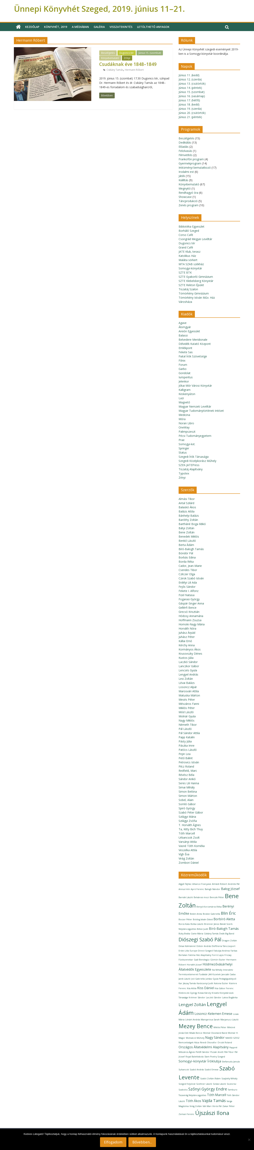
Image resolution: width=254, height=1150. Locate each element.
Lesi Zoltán (186, 679)
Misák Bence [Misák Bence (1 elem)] (195, 1033)
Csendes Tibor (188, 570)
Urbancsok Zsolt (189, 837)
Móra (182, 419)
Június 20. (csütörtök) (192, 113)
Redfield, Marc (188, 771)
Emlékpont (185, 348)
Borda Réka (186, 561)
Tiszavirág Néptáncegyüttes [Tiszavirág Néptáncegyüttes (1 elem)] (192, 1095)
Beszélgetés (108, 53)
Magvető (184, 402)
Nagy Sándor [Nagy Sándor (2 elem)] (215, 1037)
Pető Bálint (186, 758)
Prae (182, 440)
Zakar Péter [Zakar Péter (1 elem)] (228, 1106)
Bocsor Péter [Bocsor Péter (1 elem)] (185, 919)
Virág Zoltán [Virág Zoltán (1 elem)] (196, 1106)
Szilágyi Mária (187, 816)
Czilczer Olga (187, 574)
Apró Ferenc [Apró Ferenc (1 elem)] (197, 889)
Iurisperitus (186, 377)
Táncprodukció (188, 201)
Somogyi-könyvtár (190, 268)
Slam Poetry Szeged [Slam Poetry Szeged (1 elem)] (214, 1056)
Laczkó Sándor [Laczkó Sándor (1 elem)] (213, 997)
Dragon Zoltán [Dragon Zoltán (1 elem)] (229, 940)
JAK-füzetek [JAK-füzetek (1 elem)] (215, 974)
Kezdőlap (32, 27)
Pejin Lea (184, 754)
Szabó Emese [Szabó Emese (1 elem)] (211, 1069)
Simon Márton (188, 796)
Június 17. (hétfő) (189, 100)
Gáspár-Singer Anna (191, 603)
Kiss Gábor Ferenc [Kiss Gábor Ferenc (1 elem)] (224, 988)
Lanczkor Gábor (189, 666)
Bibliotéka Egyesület (191, 226)
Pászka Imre (186, 745)
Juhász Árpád (187, 633)
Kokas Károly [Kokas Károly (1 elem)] (204, 993)
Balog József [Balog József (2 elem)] (230, 889)
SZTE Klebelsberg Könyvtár (196, 281)
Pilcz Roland (186, 766)
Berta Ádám (186, 545)
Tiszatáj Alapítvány (191, 469)
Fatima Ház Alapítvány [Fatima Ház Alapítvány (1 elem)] (199, 955)
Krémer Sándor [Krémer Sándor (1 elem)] (197, 997)
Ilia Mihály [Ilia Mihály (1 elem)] (217, 969)
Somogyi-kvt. (187, 444)
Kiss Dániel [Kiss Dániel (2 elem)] (205, 988)
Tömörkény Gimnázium (194, 293)
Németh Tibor (188, 725)
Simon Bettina (188, 791)
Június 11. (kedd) (189, 75)
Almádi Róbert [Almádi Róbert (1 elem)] (219, 884)
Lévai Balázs (187, 683)
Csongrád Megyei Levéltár (195, 239)
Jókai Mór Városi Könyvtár (195, 385)
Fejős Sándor (187, 587)
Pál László (185, 729)
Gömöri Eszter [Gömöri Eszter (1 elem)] (217, 959)
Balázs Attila (186, 511)
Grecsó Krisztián (189, 612)
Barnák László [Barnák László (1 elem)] (186, 897)
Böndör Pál (186, 553)
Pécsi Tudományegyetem (195, 436)
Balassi (183, 335)
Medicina (184, 415)
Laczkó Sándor (188, 662)
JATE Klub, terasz (189, 251)
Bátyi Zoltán (186, 528)
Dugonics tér (126, 53)
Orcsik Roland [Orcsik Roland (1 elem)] (224, 1042)
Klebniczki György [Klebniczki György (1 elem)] (188, 993)
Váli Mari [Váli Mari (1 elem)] (207, 1106)
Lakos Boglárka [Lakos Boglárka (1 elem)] (230, 997)
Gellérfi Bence (187, 607)
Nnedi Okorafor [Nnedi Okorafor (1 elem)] (208, 1042)
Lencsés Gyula (188, 670)
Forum (183, 365)
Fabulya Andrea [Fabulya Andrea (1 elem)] (222, 950)
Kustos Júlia (186, 658)
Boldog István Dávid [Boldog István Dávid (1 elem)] (203, 919)
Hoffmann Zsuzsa (190, 620)
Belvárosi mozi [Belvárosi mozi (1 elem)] (201, 897)
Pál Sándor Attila (189, 733)
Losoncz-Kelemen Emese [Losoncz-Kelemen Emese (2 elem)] (213, 1013)
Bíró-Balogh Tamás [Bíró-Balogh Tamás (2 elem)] (224, 928)
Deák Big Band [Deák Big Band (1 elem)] (226, 933)
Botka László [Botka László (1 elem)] (196, 924)
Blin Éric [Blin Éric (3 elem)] (228, 913)
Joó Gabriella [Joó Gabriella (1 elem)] (198, 978)
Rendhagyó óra (188, 193)
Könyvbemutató (110, 58)
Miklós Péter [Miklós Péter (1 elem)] (220, 1027)
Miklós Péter (187, 708)
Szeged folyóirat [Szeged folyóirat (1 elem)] (187, 1084)
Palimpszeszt (187, 431)
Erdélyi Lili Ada (188, 582)
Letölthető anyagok (153, 27)
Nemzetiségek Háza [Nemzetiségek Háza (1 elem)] (189, 1042)
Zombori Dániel (189, 862)
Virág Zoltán (186, 858)
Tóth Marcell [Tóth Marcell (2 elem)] (216, 1095)
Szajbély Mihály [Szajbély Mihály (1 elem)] (229, 1078)
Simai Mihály (187, 787)
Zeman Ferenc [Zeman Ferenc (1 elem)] (186, 1114)
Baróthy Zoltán (188, 520)
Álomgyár (185, 327)
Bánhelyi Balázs (189, 515)
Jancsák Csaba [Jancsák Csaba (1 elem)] (228, 974)
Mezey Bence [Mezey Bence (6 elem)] (196, 1026)
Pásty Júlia (185, 741)
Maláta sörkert (188, 260)
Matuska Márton (189, 695)
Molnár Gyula (187, 716)
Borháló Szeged (189, 231)
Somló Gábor (187, 804)
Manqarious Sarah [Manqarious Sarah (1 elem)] (210, 1019)
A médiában (80, 27)
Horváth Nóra (187, 628)
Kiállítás (183, 180)
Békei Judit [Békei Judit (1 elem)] (202, 929)
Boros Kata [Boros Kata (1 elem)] (184, 924)
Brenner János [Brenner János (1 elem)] (211, 924)
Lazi (181, 398)
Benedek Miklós (189, 536)
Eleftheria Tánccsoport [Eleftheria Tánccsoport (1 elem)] (223, 946)
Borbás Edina (187, 557)
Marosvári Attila (189, 691)
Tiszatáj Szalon (188, 289)
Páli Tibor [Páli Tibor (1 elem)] (229, 1052)
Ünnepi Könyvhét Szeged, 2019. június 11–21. (99, 8)
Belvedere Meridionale (193, 339)
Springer (184, 448)
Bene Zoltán (186, 532)
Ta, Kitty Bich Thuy (191, 829)
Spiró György (187, 808)
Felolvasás (185, 151)
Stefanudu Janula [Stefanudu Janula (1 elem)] (231, 1061)
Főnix (182, 360)
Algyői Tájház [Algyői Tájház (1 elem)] (185, 884)
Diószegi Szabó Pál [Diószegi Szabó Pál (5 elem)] (200, 939)
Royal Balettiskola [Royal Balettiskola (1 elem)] (195, 1056)
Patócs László (188, 750)
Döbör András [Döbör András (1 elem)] (203, 946)
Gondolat (184, 373)
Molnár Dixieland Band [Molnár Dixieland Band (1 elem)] (215, 1033)
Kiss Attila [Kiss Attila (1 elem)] (191, 988)
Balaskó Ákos (187, 507)
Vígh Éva (184, 854)
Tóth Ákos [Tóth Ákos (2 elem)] (193, 1101)
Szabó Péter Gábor (191, 812)
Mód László (186, 712)
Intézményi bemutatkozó (195, 167)
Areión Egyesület (189, 331)
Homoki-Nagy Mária (192, 624)
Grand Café (186, 247)
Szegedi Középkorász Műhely (197, 461)
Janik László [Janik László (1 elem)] (184, 978)
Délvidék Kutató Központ (195, 344)
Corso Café (186, 235)
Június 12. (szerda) (190, 79)
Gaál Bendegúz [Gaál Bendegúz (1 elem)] (202, 959)
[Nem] (249, 1140)
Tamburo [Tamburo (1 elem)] (232, 1089)
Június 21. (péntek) (190, 117)
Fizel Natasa (186, 595)
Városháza (185, 302)
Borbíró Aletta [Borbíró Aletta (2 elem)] (224, 919)
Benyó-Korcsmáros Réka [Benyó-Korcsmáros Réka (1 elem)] (209, 906)
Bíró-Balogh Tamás (191, 549)
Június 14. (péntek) (190, 88)
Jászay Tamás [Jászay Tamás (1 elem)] (189, 983)
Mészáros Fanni (189, 704)
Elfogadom (113, 1142)
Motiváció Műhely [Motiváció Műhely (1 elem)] (195, 1038)
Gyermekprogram (190, 163)
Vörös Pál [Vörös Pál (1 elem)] (217, 1106)
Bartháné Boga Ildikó (192, 524)
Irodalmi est (186, 172)
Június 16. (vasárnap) (192, 96)
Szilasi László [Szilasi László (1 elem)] (219, 1084)
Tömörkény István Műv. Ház (197, 297)
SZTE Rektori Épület (191, 285)
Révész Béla (186, 775)
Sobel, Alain (186, 800)
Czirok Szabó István (191, 578)
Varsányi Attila (188, 842)
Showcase (185, 197)
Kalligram (184, 390)
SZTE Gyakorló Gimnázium (196, 277)
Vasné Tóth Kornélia (192, 846)
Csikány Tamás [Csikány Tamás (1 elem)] (211, 933)
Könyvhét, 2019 (55, 27)
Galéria (99, 27)
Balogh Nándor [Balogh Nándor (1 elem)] (212, 889)
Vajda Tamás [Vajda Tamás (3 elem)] (214, 1100)
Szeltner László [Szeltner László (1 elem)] (204, 1084)
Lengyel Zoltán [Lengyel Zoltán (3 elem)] (192, 1004)
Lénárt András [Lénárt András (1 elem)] (192, 1019)
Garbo (183, 369)
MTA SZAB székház (191, 264)
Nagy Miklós (186, 720)
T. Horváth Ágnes (190, 825)
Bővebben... (142, 1142)
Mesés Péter (187, 699)
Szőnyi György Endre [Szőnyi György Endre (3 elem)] (207, 1089)
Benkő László (187, 541)
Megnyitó (185, 188)
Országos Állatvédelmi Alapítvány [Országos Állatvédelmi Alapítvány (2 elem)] (204, 1047)
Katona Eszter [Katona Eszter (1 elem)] (221, 983)
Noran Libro (186, 423)
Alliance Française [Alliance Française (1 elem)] (201, 884)
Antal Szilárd (186, 503)
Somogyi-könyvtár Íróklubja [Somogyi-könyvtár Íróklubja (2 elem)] (200, 1061)
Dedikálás (185, 142)
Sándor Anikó (187, 779)
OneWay (184, 427)
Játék (182, 176)
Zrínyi (127, 58)
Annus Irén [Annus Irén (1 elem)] (184, 889)
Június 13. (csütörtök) (192, 83)
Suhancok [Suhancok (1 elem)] (184, 1069)
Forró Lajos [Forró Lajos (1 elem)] (218, 955)
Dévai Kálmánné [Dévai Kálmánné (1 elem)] (187, 946)
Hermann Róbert (134, 69)
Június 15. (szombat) (150, 53)
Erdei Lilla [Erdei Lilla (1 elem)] (184, 950)
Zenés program (188, 205)
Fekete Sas (186, 352)
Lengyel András (188, 674)
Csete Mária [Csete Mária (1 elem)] (197, 933)
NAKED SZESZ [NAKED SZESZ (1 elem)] (232, 1038)
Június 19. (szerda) (190, 109)
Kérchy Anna (187, 645)
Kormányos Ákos (190, 649)
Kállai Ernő (185, 641)
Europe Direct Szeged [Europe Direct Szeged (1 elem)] (201, 950)
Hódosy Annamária (191, 616)
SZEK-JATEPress (189, 465)
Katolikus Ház (187, 256)
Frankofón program (191, 159)
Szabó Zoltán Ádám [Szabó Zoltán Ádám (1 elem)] (210, 1078)
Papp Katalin (187, 737)
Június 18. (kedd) (189, 104)
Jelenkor (184, 381)
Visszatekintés (121, 27)
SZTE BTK (185, 272)
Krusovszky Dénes (190, 653)
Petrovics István (189, 762)
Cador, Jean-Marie (190, 566)
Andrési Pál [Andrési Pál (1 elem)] (234, 884)
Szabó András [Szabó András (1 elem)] (197, 1069)
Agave (183, 323)
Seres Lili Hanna (189, 783)
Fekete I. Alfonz (188, 591)
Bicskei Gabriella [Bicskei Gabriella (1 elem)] (211, 913)
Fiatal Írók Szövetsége (193, 356)
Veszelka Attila (188, 850)
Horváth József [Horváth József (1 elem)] (194, 964)
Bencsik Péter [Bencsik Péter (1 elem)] (217, 897)
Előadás (184, 147)
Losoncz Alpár (188, 687)
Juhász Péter (187, 637)
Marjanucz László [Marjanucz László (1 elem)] (229, 1019)
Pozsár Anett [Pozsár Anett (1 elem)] (216, 1052)
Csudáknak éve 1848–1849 (128, 64)
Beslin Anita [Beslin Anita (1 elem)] (196, 913)
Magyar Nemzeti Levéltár (195, 406)
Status (183, 452)
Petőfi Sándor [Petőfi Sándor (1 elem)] (203, 1052)
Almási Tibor (187, 499)
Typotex (184, 473)
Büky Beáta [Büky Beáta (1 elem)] (184, 933)
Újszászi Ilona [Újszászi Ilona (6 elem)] (212, 1113)
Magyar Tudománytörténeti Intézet (201, 411)
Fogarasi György (189, 599)
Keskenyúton (187, 394)
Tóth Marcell (187, 833)
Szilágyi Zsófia (188, 821)
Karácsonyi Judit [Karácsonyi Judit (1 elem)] (205, 983)
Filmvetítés (185, 155)
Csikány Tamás (115, 69)
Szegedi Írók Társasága (194, 457)
